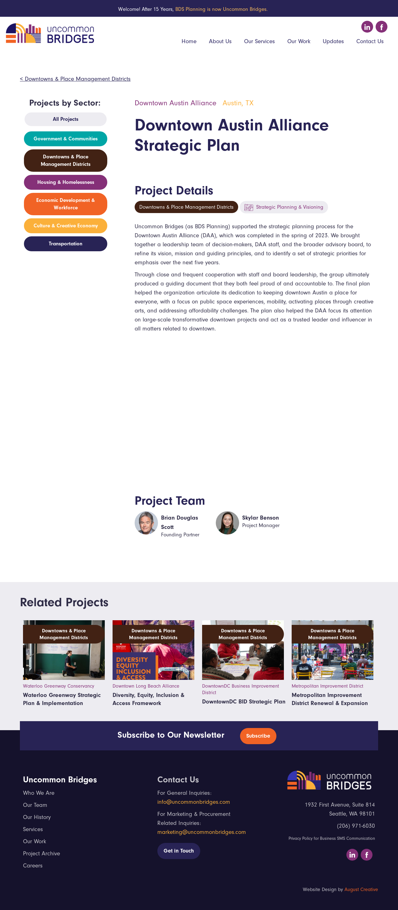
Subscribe (258, 736)
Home (189, 41)
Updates (333, 41)
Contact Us (370, 41)
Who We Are (38, 792)
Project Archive (41, 853)
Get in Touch (179, 851)
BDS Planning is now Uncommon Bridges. (221, 9)
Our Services (259, 41)
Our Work (298, 41)
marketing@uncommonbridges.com (201, 832)
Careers (33, 865)
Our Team (35, 805)
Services (33, 829)
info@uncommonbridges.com (193, 802)
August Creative (361, 889)
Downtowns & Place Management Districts (186, 207)
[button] (220, 42)
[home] (49, 32)
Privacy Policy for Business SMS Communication (332, 838)
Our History (37, 817)
